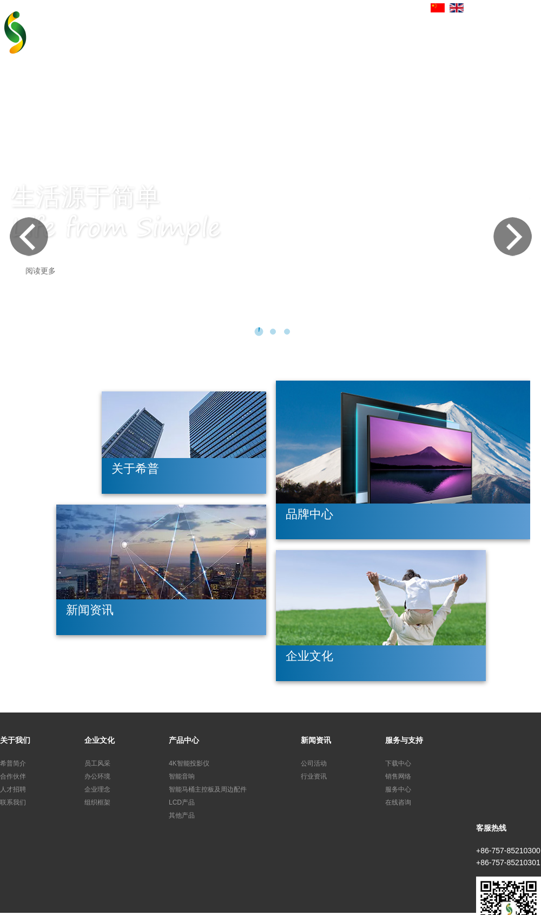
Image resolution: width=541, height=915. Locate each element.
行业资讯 (314, 776)
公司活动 (314, 763)
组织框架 (97, 802)
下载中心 (398, 763)
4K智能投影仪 (189, 763)
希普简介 (13, 763)
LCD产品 (182, 802)
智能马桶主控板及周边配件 (208, 789)
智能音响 (182, 776)
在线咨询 (398, 802)
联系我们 (13, 802)
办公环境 (97, 776)
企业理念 (97, 789)
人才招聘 (13, 789)
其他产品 (182, 815)
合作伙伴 (13, 776)
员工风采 (97, 763)
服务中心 (398, 789)
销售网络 (398, 776)
